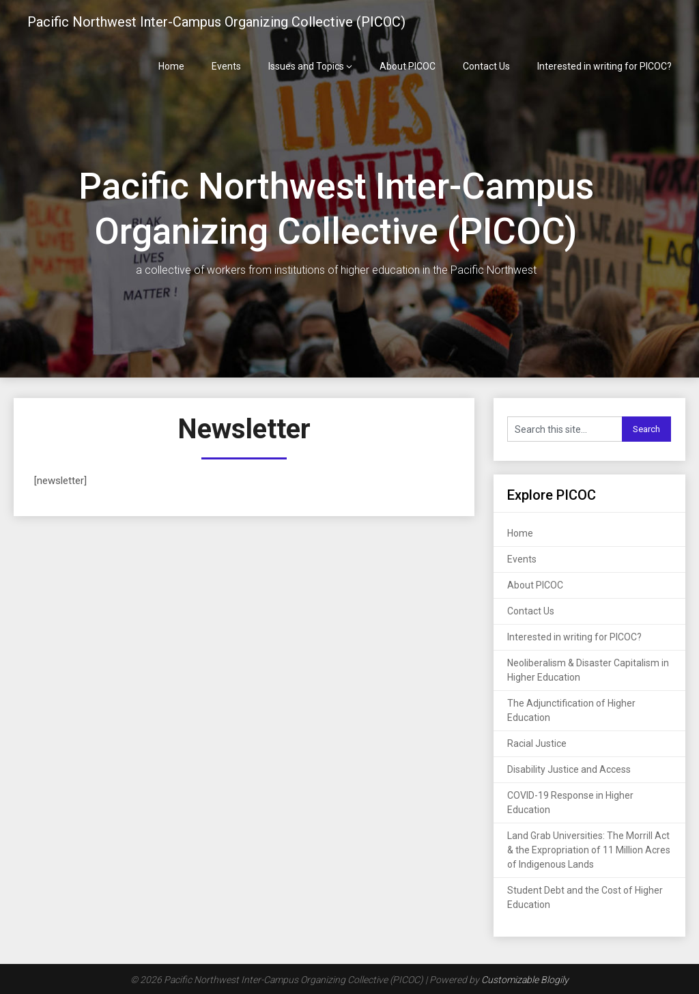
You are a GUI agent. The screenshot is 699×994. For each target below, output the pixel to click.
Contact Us (486, 66)
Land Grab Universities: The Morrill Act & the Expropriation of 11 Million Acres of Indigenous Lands (588, 850)
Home (171, 66)
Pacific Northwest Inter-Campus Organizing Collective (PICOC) (216, 22)
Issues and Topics (306, 66)
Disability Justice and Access (569, 769)
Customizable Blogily (525, 979)
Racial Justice (537, 743)
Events (226, 66)
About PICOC (408, 66)
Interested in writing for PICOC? (604, 66)
